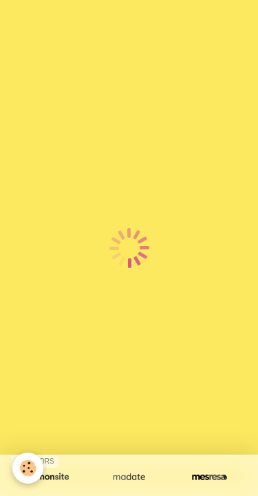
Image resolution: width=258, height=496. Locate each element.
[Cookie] (27, 468)
